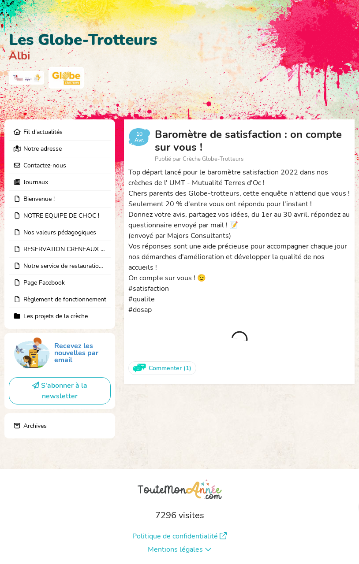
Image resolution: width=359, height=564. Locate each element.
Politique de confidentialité (179, 536)
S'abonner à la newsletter (59, 391)
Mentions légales (180, 549)
